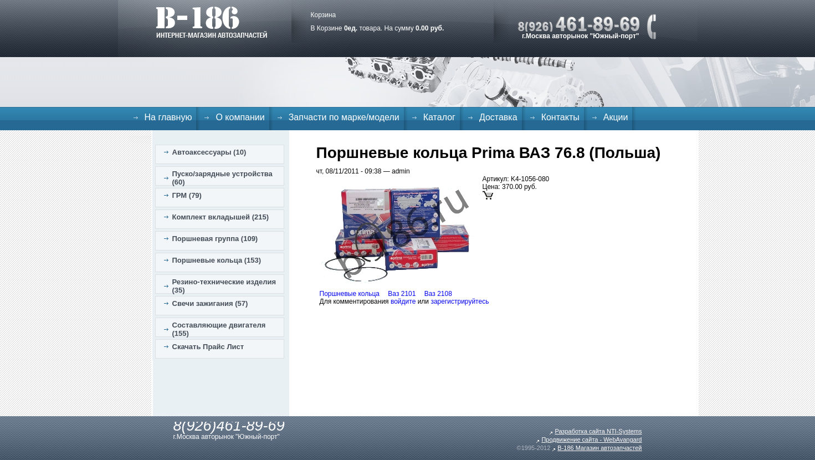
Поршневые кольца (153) (217, 260)
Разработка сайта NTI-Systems (598, 431)
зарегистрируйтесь (459, 301)
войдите (403, 301)
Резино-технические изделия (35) (224, 286)
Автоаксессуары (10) (209, 152)
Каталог (439, 117)
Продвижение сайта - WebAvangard (591, 439)
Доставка (498, 117)
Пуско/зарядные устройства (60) (222, 178)
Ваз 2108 (438, 294)
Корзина (323, 15)
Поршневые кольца (350, 294)
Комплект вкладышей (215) (220, 217)
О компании (240, 117)
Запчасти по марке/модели (344, 117)
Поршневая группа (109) (215, 238)
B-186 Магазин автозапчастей (599, 447)
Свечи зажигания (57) (210, 303)
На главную (168, 117)
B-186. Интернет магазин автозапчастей (211, 22)
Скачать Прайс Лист (208, 347)
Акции (615, 117)
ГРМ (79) (187, 195)
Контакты (560, 117)
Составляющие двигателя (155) (219, 329)
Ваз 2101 (402, 294)
